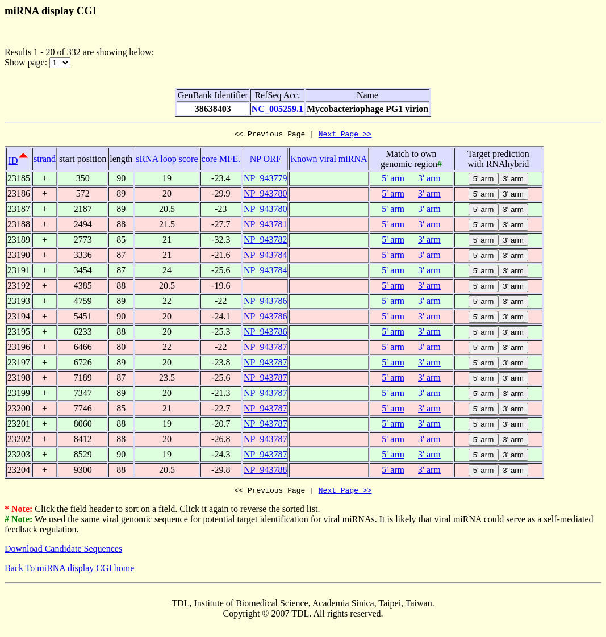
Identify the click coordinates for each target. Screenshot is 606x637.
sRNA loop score (167, 160)
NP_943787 (265, 348)
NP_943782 (265, 241)
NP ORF (265, 160)
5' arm (393, 180)
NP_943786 (265, 302)
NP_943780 (265, 195)
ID (13, 162)
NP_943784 (265, 256)
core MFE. (221, 160)
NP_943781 (265, 226)
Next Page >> (345, 135)
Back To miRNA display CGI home (69, 571)
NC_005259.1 (277, 109)
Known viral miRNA (328, 160)
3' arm (429, 180)
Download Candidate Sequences (63, 552)
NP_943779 (265, 180)
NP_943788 (265, 471)
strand (45, 160)
